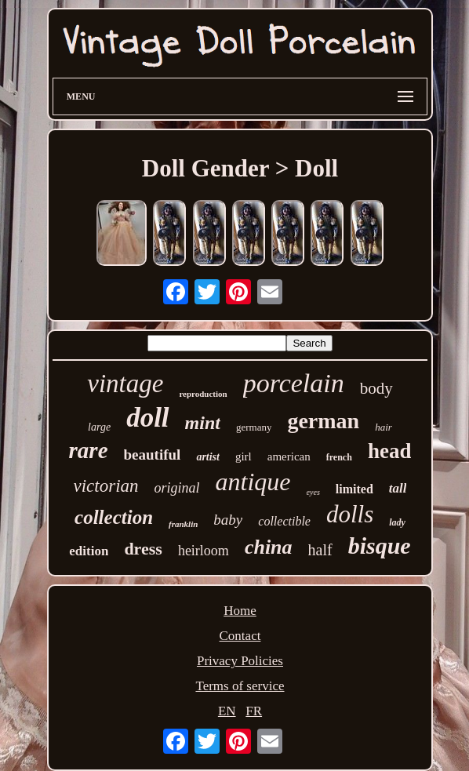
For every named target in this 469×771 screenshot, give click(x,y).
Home (240, 610)
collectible (284, 521)
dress (143, 548)
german (323, 421)
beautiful (152, 454)
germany (253, 427)
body (376, 388)
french (339, 457)
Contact (240, 635)
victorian (106, 486)
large (99, 427)
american (289, 456)
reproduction (203, 393)
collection (114, 517)
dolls (349, 514)
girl (243, 456)
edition (88, 551)
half (320, 549)
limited (354, 489)
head (390, 451)
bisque (379, 545)
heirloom (203, 550)
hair (383, 427)
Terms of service (239, 685)
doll (147, 417)
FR (253, 711)
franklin (183, 524)
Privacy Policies (240, 660)
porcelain (293, 383)
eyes (313, 492)
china (269, 547)
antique (253, 481)
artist (208, 457)
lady (397, 522)
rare (88, 450)
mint (202, 423)
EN (227, 711)
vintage (125, 383)
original (177, 488)
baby (227, 519)
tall (398, 488)
